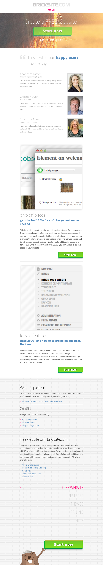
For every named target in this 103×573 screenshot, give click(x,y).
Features (75, 496)
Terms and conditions (31, 474)
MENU (51, 10)
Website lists (27, 477)
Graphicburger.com (30, 425)
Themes (77, 504)
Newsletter (26, 471)
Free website (72, 487)
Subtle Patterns (29, 422)
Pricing (77, 512)
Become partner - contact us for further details (42, 401)
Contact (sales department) (34, 468)
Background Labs (29, 419)
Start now (52, 30)
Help (79, 520)
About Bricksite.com (31, 465)
